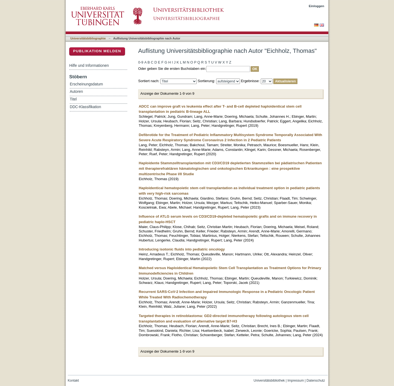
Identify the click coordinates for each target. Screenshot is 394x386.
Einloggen (317, 6)
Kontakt (73, 380)
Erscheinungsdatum (86, 84)
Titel (73, 99)
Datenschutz (315, 380)
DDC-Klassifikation (85, 107)
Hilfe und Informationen (89, 65)
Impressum (296, 380)
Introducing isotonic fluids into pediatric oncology (182, 249)
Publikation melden (97, 51)
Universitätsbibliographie (88, 38)
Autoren (76, 92)
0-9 (140, 62)
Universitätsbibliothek (269, 380)
